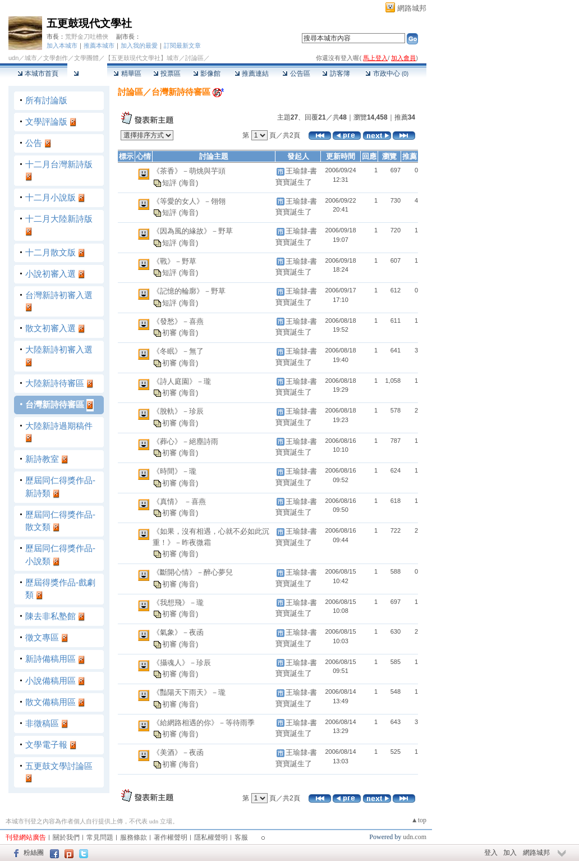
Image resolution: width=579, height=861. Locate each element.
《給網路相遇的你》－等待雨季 (204, 722)
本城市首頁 (37, 73)
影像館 (206, 73)
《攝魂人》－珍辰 (182, 662)
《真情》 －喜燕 (179, 501)
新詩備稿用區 (50, 658)
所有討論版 (46, 100)
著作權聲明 (170, 837)
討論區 (87, 73)
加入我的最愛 (139, 45)
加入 (510, 853)
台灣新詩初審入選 (59, 295)
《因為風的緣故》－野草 (193, 231)
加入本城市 (62, 45)
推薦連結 (252, 73)
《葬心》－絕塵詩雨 (185, 441)
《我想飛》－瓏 (178, 602)
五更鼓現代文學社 (89, 23)
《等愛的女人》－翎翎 (189, 201)
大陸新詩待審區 (54, 383)
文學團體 (86, 57)
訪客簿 (336, 73)
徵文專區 (42, 637)
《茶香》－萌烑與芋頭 (189, 171)
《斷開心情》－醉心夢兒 (193, 572)
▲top (418, 820)
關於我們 (66, 837)
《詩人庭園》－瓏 (182, 381)
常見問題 (99, 837)
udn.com (414, 837)
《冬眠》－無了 (178, 351)
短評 (170, 182)
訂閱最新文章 (182, 45)
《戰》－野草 (174, 261)
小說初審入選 (50, 273)
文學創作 (55, 57)
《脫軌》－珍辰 (178, 411)
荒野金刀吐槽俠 (86, 36)
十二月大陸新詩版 (59, 218)
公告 (33, 143)
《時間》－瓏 (174, 471)
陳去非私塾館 (50, 616)
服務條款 (133, 837)
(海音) (189, 182)
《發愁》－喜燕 (178, 321)
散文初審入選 (50, 328)
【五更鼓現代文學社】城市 (142, 57)
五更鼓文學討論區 (59, 766)
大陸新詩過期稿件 (59, 425)
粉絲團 (34, 853)
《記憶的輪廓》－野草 (189, 291)
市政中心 (386, 73)
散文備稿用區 (50, 702)
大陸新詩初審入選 (59, 349)
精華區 (127, 73)
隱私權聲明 (211, 837)
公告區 (296, 73)
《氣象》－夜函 (178, 632)
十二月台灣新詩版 (59, 164)
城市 (31, 57)
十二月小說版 (50, 197)
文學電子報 (46, 744)
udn (13, 57)
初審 (170, 332)
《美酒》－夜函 (178, 752)
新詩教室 (42, 459)
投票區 (167, 73)
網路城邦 (411, 8)
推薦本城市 (99, 45)
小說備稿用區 (50, 680)
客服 (241, 837)
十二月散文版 (50, 252)
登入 (491, 853)
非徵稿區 (42, 723)
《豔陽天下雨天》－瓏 (189, 692)
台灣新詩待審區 (54, 404)
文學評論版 (46, 121)
